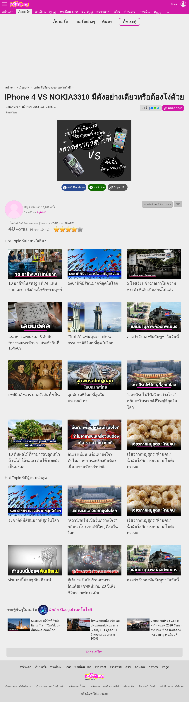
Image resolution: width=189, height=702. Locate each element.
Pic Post (87, 12)
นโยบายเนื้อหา (77, 686)
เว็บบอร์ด (24, 12)
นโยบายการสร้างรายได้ (105, 686)
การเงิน (145, 12)
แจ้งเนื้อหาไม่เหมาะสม (94, 693)
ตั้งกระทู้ (129, 22)
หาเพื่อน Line (69, 12)
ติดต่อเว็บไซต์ (147, 686)
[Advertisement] (94, 56)
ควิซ (117, 12)
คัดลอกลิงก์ (173, 108)
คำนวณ (129, 12)
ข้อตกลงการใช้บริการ (18, 686)
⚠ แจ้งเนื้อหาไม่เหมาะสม (157, 204)
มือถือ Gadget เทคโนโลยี (65, 610)
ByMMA (42, 212)
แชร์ (151, 108)
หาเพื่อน (40, 12)
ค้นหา (107, 22)
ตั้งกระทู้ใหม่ (94, 652)
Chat (52, 12)
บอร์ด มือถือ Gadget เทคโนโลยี (52, 87)
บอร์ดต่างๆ (85, 22)
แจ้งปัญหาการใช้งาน (171, 686)
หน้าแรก (7, 12)
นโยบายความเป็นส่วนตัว (49, 686)
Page (157, 12)
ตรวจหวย (102, 12)
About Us (128, 686)
